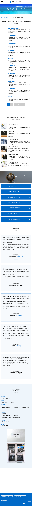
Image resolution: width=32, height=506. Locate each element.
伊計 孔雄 (20, 256)
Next (23, 105)
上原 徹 (19, 346)
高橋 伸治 (19, 315)
